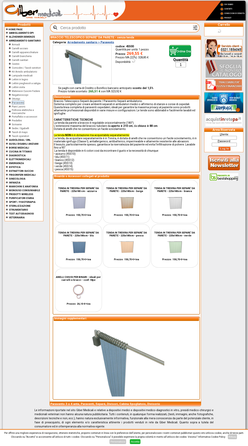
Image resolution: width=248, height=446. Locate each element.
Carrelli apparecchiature (25, 52)
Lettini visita (18, 87)
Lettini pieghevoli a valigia (26, 83)
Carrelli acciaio (20, 48)
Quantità (180, 60)
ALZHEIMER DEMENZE (22, 36)
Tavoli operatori (20, 136)
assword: (224, 141)
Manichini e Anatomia (23, 186)
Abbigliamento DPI (21, 32)
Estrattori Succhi (21, 170)
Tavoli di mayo (20, 132)
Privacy (227, 18)
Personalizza (117, 441)
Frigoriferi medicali (22, 174)
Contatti (228, 9)
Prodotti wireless (21, 194)
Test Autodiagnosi (21, 213)
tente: (224, 134)
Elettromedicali (20, 159)
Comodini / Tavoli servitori (26, 67)
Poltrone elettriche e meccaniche (23, 112)
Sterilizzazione (19, 205)
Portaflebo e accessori (24, 116)
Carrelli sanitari (20, 60)
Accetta (135, 441)
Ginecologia (17, 178)
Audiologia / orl (20, 139)
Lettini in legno (20, 79)
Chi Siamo (228, 4)
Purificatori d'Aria (21, 198)
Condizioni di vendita (234, 13)
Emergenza (16, 163)
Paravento (18, 102)
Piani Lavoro (18, 106)
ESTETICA (15, 167)
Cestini (15, 63)
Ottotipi (16, 98)
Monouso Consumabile (24, 190)
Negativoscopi (20, 94)
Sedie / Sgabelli (20, 128)
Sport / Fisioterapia (22, 202)
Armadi (16, 44)
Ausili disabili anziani (24, 143)
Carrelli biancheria (22, 56)
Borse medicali (19, 147)
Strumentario (18, 209)
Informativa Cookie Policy (211, 437)
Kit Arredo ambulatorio (24, 71)
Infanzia (14, 182)
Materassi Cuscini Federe (26, 91)
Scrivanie (17, 124)
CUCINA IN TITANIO (20, 151)
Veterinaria (17, 217)
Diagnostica (17, 155)
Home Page (14, 29)
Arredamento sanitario (25, 40)
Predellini (17, 120)
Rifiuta (232, 436)
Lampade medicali (22, 75)
